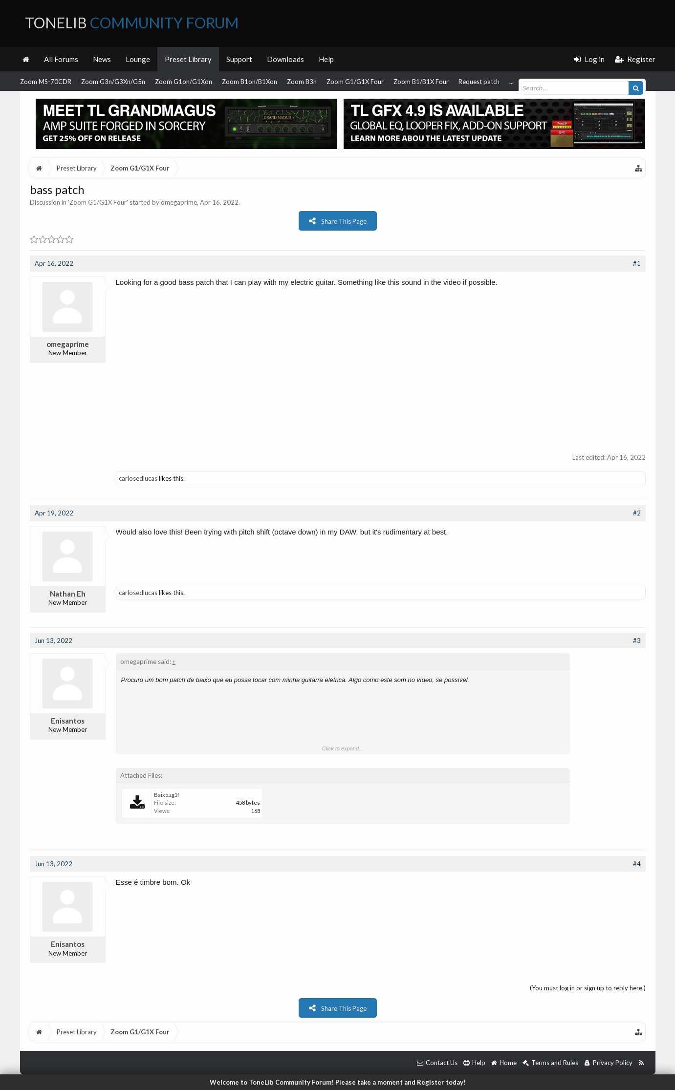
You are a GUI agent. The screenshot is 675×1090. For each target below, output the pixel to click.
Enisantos (68, 720)
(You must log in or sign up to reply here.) (588, 988)
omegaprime (179, 202)
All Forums (61, 59)
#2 (637, 513)
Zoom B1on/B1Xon (249, 81)
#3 (637, 640)
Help (326, 59)
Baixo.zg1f (166, 794)
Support (239, 59)
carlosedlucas (138, 478)
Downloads (285, 59)
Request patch (479, 81)
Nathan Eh (68, 593)
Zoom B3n (302, 81)
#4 (637, 864)
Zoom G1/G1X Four (355, 81)
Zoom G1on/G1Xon (183, 81)
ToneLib (132, 22)
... (511, 81)
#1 (637, 263)
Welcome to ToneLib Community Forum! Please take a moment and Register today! (338, 1082)
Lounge (138, 59)
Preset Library (188, 59)
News (102, 59)
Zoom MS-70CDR (45, 81)
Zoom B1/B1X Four (421, 81)
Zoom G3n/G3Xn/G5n (113, 81)
